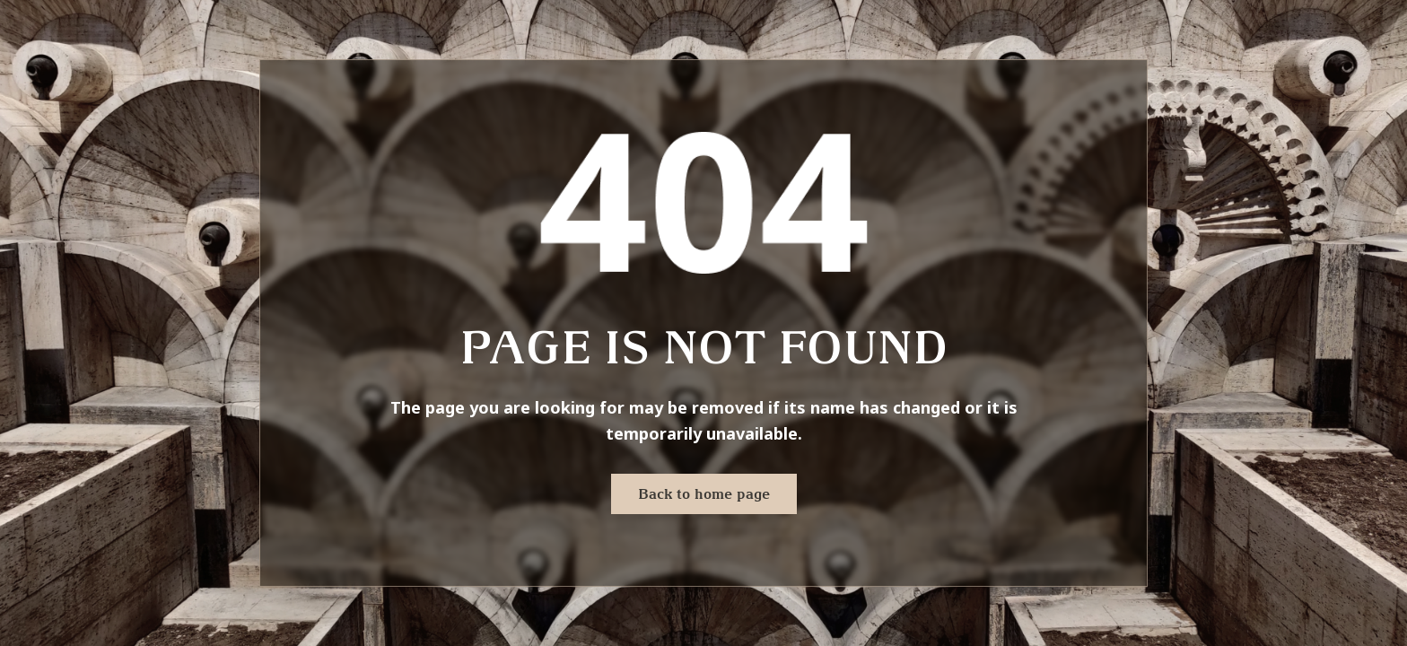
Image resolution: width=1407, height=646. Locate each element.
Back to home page (704, 493)
